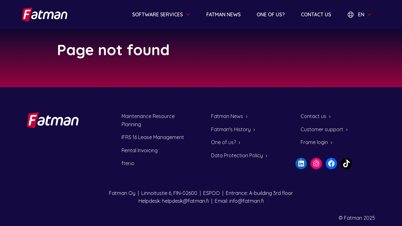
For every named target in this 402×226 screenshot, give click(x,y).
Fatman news (223, 14)
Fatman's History (231, 129)
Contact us (316, 14)
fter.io (128, 163)
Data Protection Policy (237, 155)
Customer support (322, 129)
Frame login (314, 142)
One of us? (271, 14)
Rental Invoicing (140, 150)
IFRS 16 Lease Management (153, 137)
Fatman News (227, 116)
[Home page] (45, 14)
